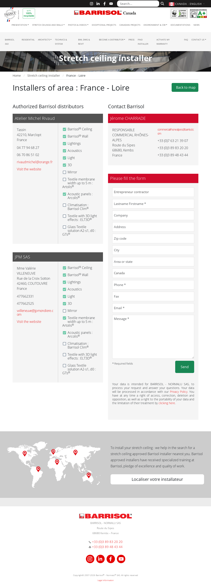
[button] (187, 4)
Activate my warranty (163, 41)
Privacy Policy (178, 392)
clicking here (167, 403)
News (196, 24)
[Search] (162, 3)
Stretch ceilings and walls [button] (47, 24)
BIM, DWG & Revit (84, 41)
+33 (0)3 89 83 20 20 (107, 542)
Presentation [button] (19, 24)
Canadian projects (129, 24)
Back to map (185, 87)
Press (131, 39)
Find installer (143, 41)
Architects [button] (44, 39)
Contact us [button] (197, 39)
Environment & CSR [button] (155, 24)
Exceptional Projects (104, 24)
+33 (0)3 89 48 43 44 (107, 547)
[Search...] (138, 3)
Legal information (105, 580)
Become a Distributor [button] (111, 39)
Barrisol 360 (9, 41)
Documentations (180, 24)
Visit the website (29, 169)
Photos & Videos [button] (77, 24)
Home (17, 76)
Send (185, 367)
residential (28, 39)
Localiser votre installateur (157, 479)
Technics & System (61, 41)
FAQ (186, 39)
